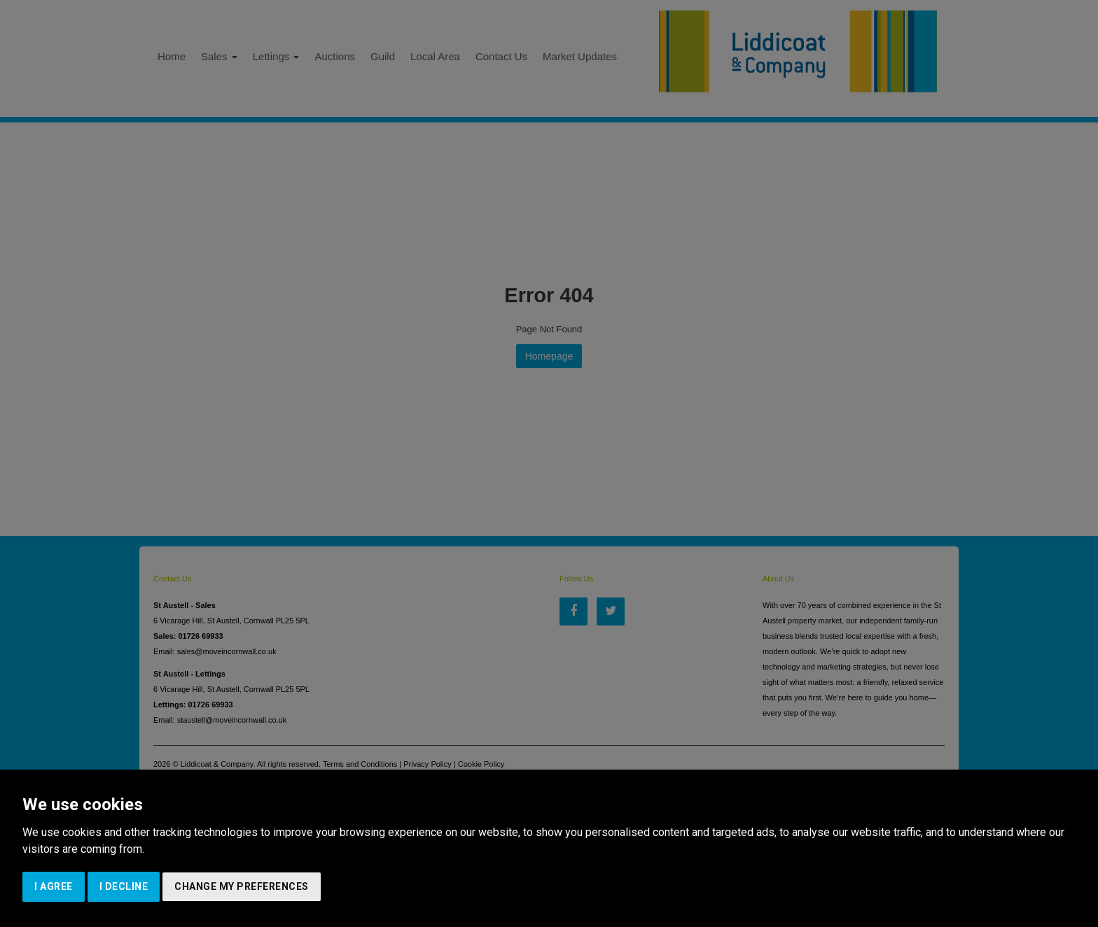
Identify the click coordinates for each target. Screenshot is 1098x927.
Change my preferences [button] (241, 886)
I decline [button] (123, 886)
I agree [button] (53, 886)
